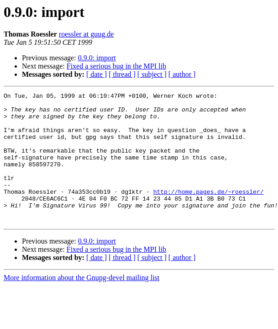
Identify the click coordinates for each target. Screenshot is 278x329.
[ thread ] (122, 74)
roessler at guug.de (86, 34)
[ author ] (182, 74)
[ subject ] (152, 74)
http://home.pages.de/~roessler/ (208, 212)
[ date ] (96, 74)
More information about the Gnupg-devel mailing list (81, 304)
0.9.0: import (97, 58)
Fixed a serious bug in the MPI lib (116, 66)
